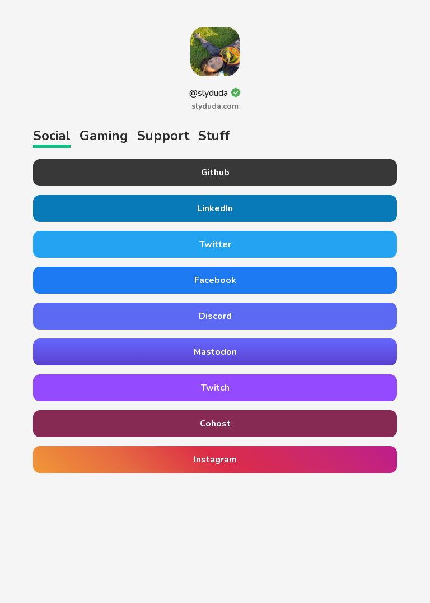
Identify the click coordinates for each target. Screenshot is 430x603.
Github (215, 172)
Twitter (215, 244)
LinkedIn (215, 208)
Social (52, 136)
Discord (215, 316)
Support (163, 136)
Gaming (104, 136)
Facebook (215, 280)
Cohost (215, 424)
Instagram (215, 459)
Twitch (215, 388)
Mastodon (215, 352)
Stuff (214, 136)
